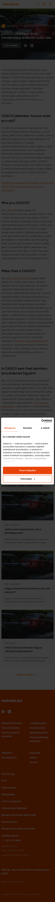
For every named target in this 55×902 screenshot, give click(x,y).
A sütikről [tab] (45, 428)
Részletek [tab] (27, 428)
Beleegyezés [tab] (9, 428)
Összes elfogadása (27, 470)
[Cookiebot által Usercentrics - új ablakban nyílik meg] (40, 421)
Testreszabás (27, 479)
